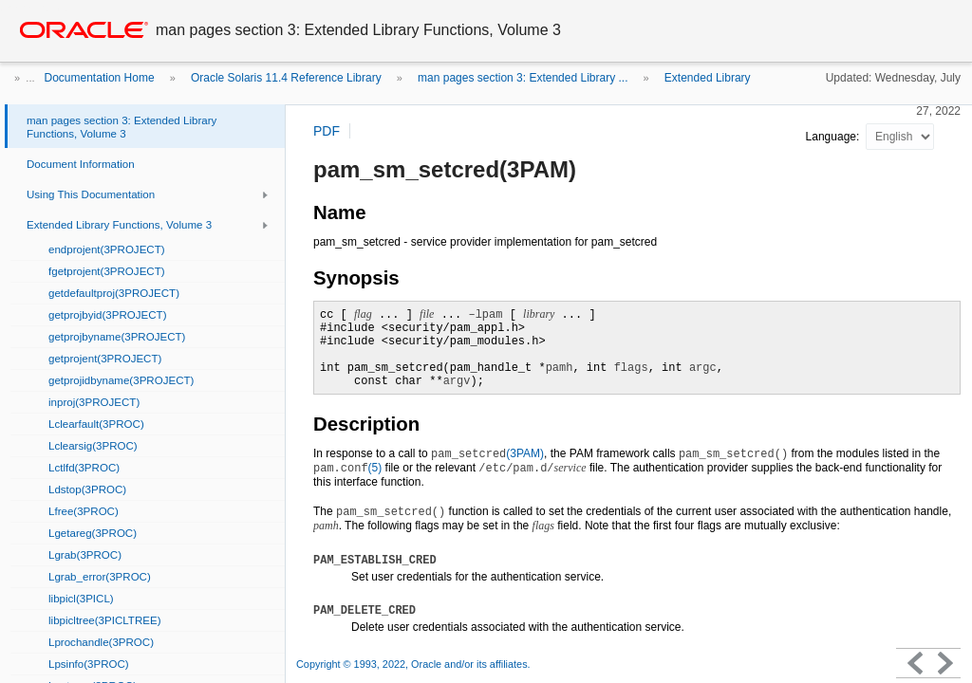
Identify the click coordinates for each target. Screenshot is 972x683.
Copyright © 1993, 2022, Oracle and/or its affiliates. (414, 664)
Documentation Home (100, 77)
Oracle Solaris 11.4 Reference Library (286, 77)
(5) (347, 467)
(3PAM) (487, 453)
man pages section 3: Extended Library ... (522, 77)
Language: (834, 136)
